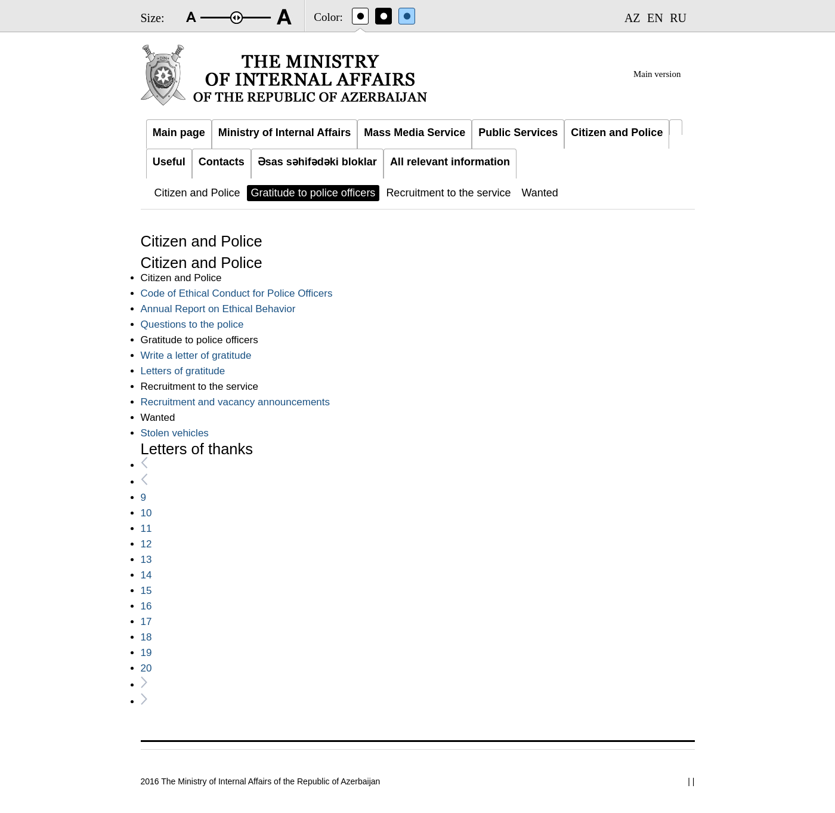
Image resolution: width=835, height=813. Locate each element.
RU (678, 17)
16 (146, 606)
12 (146, 544)
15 (146, 590)
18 (146, 637)
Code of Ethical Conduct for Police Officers (237, 293)
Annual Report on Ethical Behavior (218, 309)
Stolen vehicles (175, 433)
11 (146, 528)
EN (655, 17)
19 (146, 652)
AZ (632, 17)
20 (146, 668)
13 (146, 559)
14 (146, 575)
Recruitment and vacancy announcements (235, 402)
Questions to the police (192, 324)
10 (146, 513)
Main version (657, 74)
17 (146, 621)
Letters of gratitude (183, 371)
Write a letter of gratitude (196, 355)
